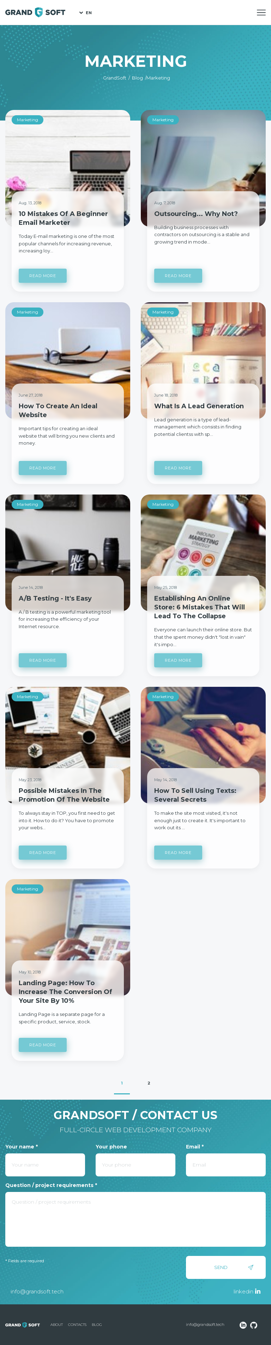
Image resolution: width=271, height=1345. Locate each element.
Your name (21, 1147)
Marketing (27, 119)
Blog (97, 1324)
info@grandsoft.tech (37, 1291)
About (56, 1324)
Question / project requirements (51, 1185)
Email (195, 1147)
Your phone (111, 1147)
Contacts (77, 1324)
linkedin (243, 1291)
